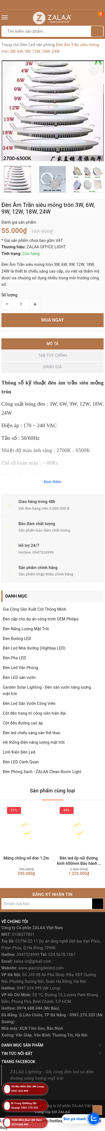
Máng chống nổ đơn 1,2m (26, 858)
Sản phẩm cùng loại (52, 791)
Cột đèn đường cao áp (23, 723)
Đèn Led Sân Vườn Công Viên (29, 703)
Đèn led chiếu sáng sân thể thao (31, 733)
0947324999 (43, 552)
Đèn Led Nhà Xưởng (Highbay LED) (34, 648)
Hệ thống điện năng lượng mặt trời (34, 742)
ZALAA (64, 1112)
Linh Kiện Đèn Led (19, 752)
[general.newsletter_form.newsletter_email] (46, 903)
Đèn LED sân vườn (19, 677)
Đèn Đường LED (17, 638)
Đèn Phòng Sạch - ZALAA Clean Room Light (42, 771)
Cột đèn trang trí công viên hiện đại (34, 713)
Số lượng (9, 295)
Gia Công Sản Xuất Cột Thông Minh (34, 609)
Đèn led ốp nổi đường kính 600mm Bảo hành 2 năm (79, 861)
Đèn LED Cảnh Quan (21, 762)
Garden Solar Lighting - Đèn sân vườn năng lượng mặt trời (47, 690)
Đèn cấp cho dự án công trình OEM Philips (41, 619)
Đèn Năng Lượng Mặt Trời (26, 629)
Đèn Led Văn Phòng (20, 667)
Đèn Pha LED (14, 658)
